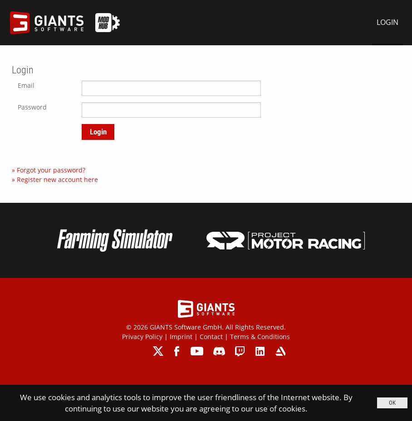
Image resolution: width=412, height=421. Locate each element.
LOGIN (387, 22)
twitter (158, 351)
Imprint (181, 336)
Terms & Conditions (260, 336)
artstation (280, 351)
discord (219, 351)
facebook (177, 351)
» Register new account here (55, 179)
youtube (197, 351)
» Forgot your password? (48, 170)
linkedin (260, 351)
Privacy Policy (142, 336)
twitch (240, 351)
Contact (211, 336)
